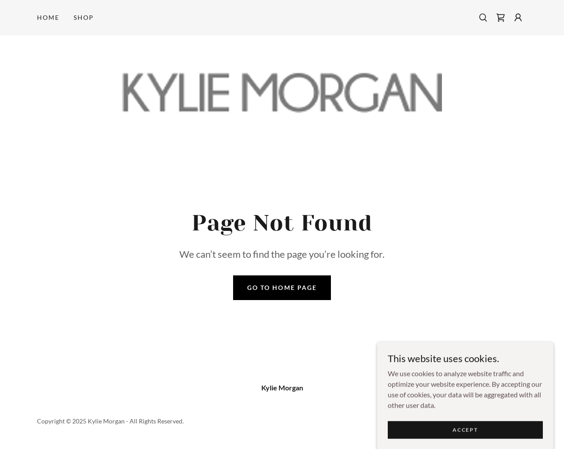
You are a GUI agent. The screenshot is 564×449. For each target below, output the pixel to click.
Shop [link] (84, 17)
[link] (500, 17)
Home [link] (48, 17)
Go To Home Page (281, 287)
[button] (518, 17)
